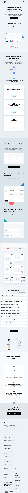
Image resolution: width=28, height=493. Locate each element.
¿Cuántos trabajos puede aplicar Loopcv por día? (10, 307)
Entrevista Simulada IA (7, 461)
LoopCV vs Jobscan (18, 488)
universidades (6, 474)
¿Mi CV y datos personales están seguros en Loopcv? (11, 313)
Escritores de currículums (8, 482)
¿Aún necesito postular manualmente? (8, 316)
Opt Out (8, 248)
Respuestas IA (6, 453)
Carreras (16, 470)
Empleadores (6, 468)
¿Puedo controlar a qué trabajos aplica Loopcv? (10, 304)
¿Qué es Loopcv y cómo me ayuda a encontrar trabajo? (11, 295)
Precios (16, 473)
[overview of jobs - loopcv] (14, 158)
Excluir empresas (6, 443)
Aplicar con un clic (7, 437)
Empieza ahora (14, 330)
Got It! (20, 248)
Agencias (5, 477)
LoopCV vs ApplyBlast (18, 482)
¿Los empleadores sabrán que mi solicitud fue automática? (12, 301)
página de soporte (22, 292)
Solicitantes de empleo (7, 470)
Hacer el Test (14, 370)
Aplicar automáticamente (8, 435)
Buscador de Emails (7, 450)
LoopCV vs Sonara (17, 480)
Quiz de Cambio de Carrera (8, 487)
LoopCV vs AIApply (17, 477)
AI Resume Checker (7, 456)
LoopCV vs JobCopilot (18, 490)
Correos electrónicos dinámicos (9, 440)
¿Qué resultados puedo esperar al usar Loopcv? (10, 310)
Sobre (15, 468)
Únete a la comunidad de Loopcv (14, 413)
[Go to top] (14, 403)
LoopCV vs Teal (17, 485)
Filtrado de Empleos (7, 448)
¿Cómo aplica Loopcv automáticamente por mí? (10, 298)
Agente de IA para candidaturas (9, 464)
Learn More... (5, 245)
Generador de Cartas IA (7, 458)
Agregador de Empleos (7, 445)
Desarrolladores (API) (7, 479)
